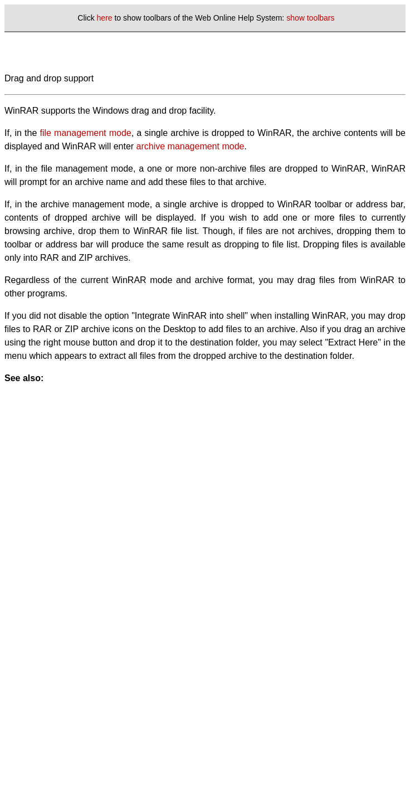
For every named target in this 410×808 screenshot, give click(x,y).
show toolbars (310, 17)
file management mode (85, 133)
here (105, 17)
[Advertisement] (104, 489)
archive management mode (190, 146)
